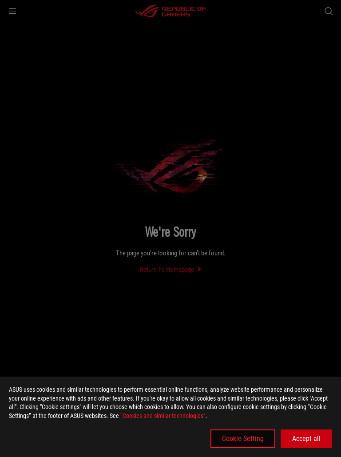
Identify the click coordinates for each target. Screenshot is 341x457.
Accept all (306, 438)
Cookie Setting (243, 438)
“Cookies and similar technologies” (163, 415)
